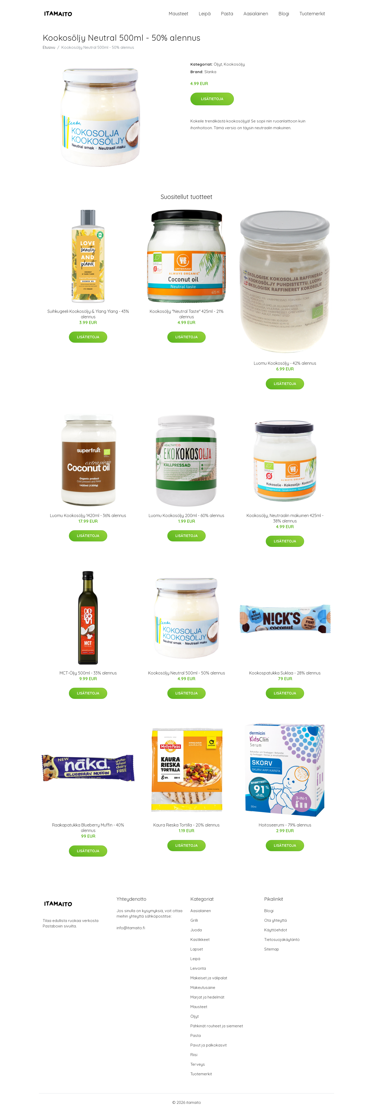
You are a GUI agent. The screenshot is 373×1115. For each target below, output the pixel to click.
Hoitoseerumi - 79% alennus (285, 828)
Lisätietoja (212, 102)
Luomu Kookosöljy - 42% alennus (285, 366)
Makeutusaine (202, 991)
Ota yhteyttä (275, 923)
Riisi (193, 1058)
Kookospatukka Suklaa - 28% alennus (285, 676)
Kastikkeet (200, 943)
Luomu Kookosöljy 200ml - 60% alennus (186, 519)
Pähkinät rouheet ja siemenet (216, 1029)
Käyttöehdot (275, 933)
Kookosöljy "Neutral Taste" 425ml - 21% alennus (187, 317)
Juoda (196, 933)
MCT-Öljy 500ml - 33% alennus (88, 676)
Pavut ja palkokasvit (208, 1048)
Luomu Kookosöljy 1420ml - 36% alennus (88, 519)
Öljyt (218, 67)
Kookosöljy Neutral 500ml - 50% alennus (186, 676)
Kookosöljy (234, 67)
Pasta (227, 15)
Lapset (196, 952)
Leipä (205, 15)
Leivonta (198, 971)
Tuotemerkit (312, 15)
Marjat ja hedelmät (207, 1000)
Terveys (197, 1067)
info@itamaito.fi (131, 931)
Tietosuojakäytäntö (282, 943)
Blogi (283, 15)
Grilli (194, 923)
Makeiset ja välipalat (208, 981)
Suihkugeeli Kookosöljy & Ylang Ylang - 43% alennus (88, 317)
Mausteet (178, 15)
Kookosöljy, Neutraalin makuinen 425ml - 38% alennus (285, 522)
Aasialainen (255, 15)
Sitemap (271, 952)
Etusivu (49, 51)
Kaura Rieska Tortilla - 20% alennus (186, 828)
